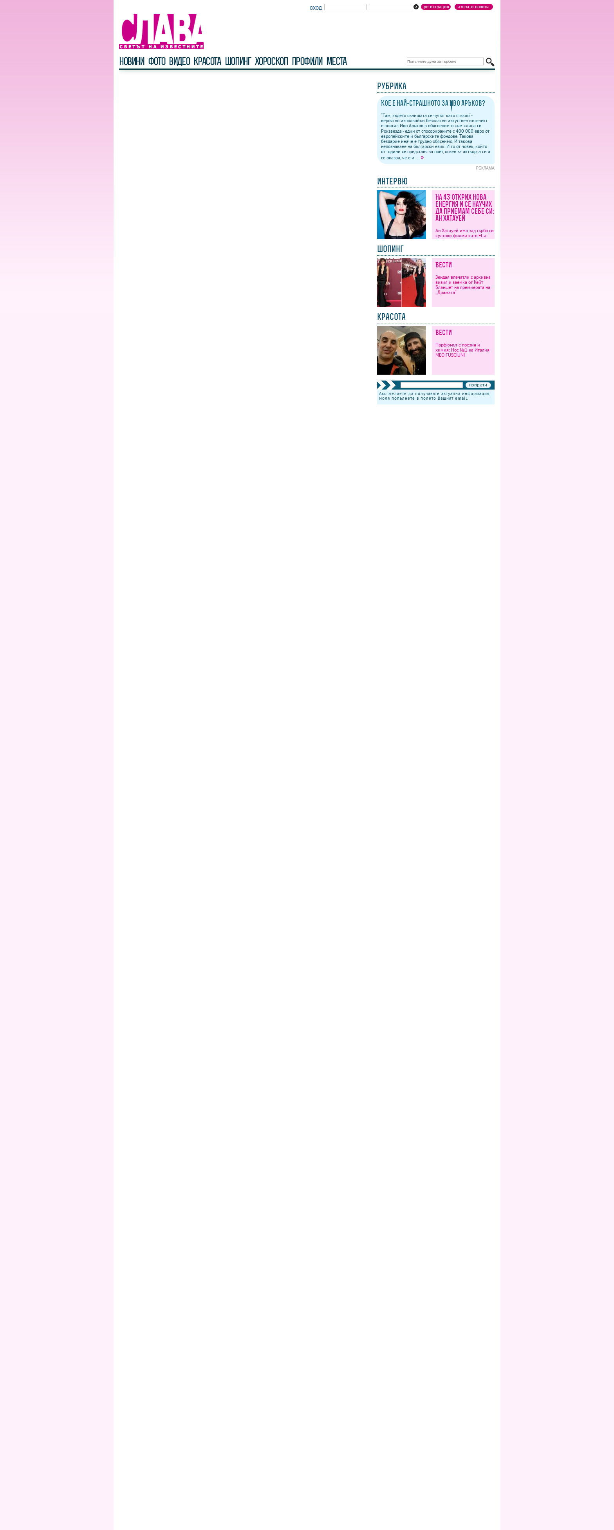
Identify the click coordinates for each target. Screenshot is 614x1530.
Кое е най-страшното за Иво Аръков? (433, 103)
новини (131, 61)
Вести (443, 264)
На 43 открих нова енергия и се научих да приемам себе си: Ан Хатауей (465, 208)
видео (179, 61)
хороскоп (271, 61)
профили (307, 61)
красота (206, 61)
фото (156, 61)
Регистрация (436, 6)
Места (336, 61)
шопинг (238, 61)
